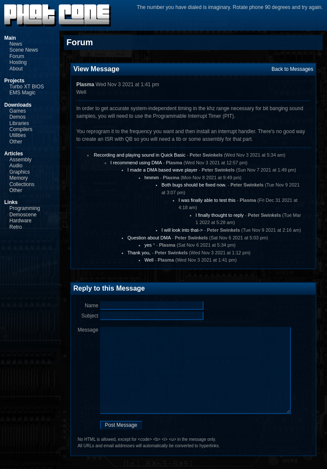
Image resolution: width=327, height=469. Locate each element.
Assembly (20, 160)
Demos (17, 117)
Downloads (18, 105)
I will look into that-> (182, 230)
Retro (15, 227)
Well (148, 259)
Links (10, 202)
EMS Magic (22, 93)
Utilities (17, 135)
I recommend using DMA (135, 162)
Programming (24, 208)
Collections (21, 184)
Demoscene (23, 215)
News (15, 44)
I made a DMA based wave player (162, 169)
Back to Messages (292, 69)
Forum (16, 56)
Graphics (19, 172)
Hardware (20, 221)
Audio (16, 166)
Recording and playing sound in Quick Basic (139, 154)
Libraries (19, 123)
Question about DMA (149, 237)
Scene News (23, 50)
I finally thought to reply (219, 215)
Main (10, 38)
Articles (13, 154)
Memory (18, 178)
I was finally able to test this (206, 200)
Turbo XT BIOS (26, 87)
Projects (14, 81)
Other (15, 142)
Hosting (18, 62)
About (16, 69)
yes (148, 245)
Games (17, 111)
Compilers (20, 129)
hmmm (151, 177)
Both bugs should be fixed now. (193, 184)
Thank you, (138, 252)
